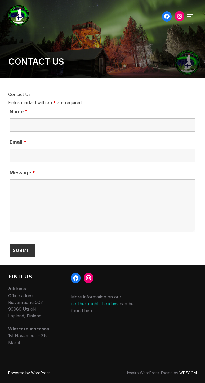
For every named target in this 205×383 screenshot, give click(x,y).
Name (18, 111)
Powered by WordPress (29, 373)
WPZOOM (188, 373)
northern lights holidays (94, 303)
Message (22, 172)
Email (18, 142)
